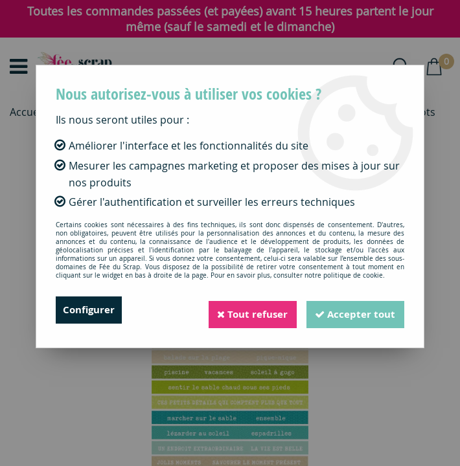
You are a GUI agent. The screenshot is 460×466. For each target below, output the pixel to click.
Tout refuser (244, 310)
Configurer (90, 310)
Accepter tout (352, 310)
